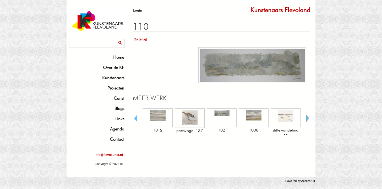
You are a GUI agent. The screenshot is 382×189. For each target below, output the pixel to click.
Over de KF (113, 67)
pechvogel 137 (189, 130)
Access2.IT (308, 180)
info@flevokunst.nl (109, 155)
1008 (253, 130)
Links (119, 118)
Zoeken (75, 39)
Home (118, 57)
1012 (157, 130)
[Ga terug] (140, 39)
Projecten (115, 88)
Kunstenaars (113, 77)
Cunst (119, 98)
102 (221, 130)
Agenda (117, 129)
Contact (117, 139)
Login (137, 10)
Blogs (119, 108)
